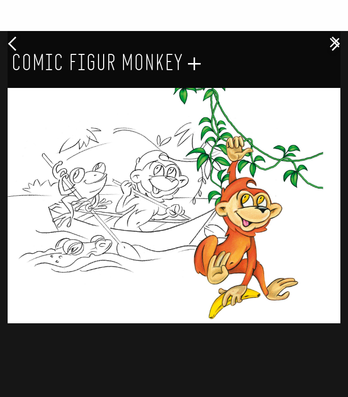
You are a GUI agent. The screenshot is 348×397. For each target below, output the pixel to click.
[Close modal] (334, 38)
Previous (15, 44)
